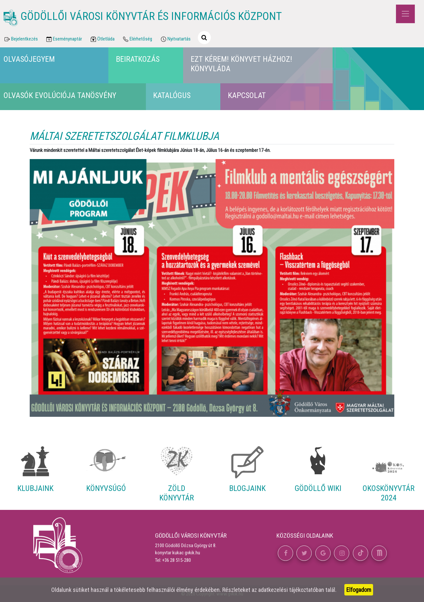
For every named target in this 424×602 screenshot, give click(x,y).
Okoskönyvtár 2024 (389, 493)
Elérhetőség (137, 39)
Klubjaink (35, 488)
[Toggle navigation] (405, 14)
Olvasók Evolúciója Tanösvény (60, 95)
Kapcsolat (247, 95)
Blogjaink (247, 488)
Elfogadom (358, 589)
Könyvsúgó (106, 488)
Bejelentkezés (20, 39)
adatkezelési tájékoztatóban (291, 589)
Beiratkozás (138, 59)
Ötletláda (102, 39)
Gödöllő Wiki (318, 488)
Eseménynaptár (63, 39)
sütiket (81, 589)
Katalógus (172, 95)
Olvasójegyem (29, 59)
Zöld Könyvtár (176, 493)
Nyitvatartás (175, 39)
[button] (285, 553)
